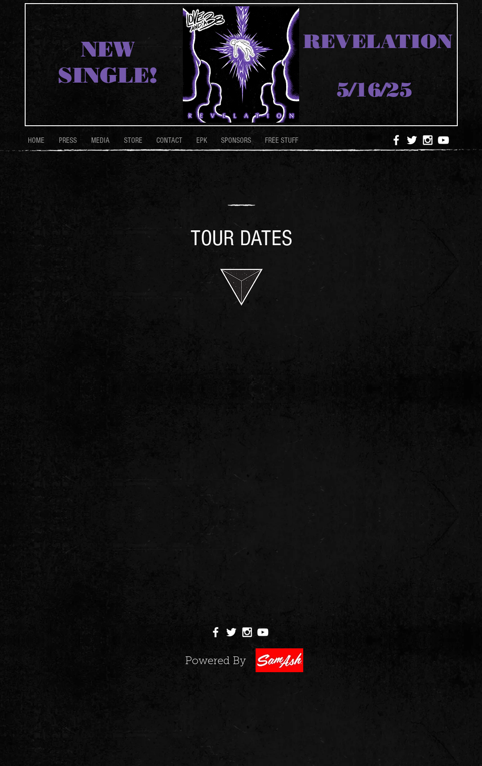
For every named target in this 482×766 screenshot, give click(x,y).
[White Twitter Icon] (412, 140)
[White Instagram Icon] (427, 140)
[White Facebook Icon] (396, 140)
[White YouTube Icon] (443, 140)
